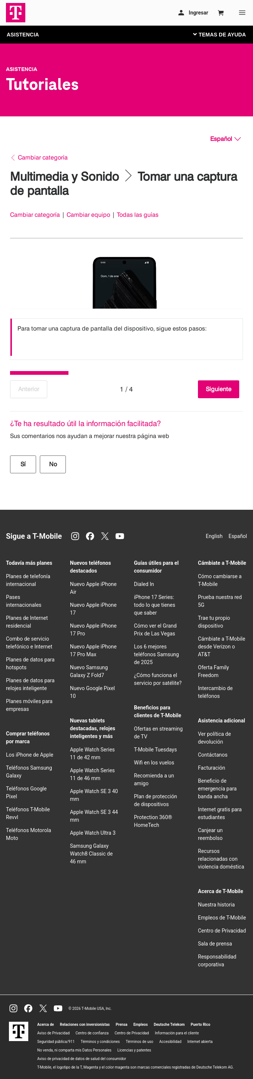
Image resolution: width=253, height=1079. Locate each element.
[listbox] (126, 337)
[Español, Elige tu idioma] (225, 139)
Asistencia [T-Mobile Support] (21, 69)
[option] (126, 337)
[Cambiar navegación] (225, 34)
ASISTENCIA (23, 35)
